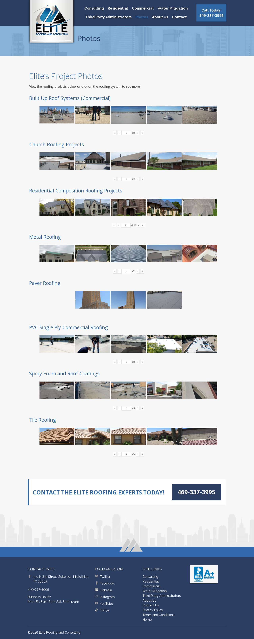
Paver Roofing (45, 283)
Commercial (143, 8)
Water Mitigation (173, 8)
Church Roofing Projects (56, 144)
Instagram (107, 597)
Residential (118, 8)
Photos (142, 17)
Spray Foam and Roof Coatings (64, 373)
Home (147, 620)
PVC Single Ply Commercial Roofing (68, 327)
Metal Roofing (45, 236)
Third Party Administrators (108, 17)
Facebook (107, 583)
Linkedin (106, 590)
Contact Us (150, 605)
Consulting (94, 8)
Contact (179, 17)
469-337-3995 (38, 589)
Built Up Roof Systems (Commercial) (70, 98)
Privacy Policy (152, 610)
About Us (160, 17)
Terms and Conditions (158, 615)
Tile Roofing (42, 419)
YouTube (106, 604)
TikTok (104, 610)
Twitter (105, 577)
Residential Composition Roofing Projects (75, 190)
